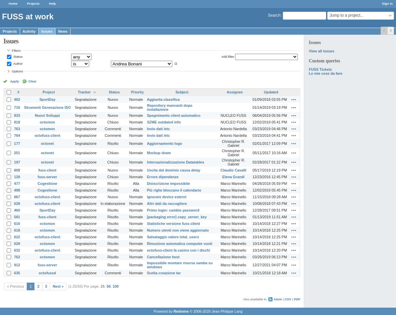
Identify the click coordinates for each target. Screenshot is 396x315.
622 (17, 237)
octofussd (47, 273)
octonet (47, 143)
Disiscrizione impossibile (168, 184)
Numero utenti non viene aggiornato (178, 230)
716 (17, 107)
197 (17, 162)
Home (13, 3)
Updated (271, 92)
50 (109, 286)
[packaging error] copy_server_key (177, 217)
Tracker (84, 92)
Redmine (181, 311)
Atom (277, 299)
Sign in (387, 3)
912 (17, 265)
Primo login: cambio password (173, 210)
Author (17, 63)
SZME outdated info (164, 122)
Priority (137, 92)
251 (17, 153)
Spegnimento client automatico (173, 115)
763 (17, 129)
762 (17, 257)
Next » (58, 286)
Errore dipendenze (163, 177)
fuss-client (47, 170)
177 (17, 143)
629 (17, 244)
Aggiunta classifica (163, 99)
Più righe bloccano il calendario (174, 190)
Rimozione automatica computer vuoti (179, 244)
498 (17, 190)
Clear (32, 81)
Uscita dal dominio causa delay (173, 170)
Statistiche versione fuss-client (173, 224)
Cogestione (47, 184)
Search (274, 15)
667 (17, 197)
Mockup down (159, 153)
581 (17, 217)
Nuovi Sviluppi (47, 115)
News (62, 31)
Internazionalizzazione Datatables (175, 162)
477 (17, 184)
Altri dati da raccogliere (167, 204)
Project (49, 92)
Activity (29, 31)
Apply (14, 81)
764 (17, 135)
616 (17, 224)
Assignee (235, 92)
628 (17, 204)
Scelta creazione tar (164, 273)
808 (17, 170)
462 (17, 99)
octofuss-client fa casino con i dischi (178, 250)
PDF (297, 299)
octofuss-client (47, 135)
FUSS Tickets (320, 69)
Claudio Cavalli (233, 170)
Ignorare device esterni (166, 197)
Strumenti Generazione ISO (47, 107)
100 (116, 286)
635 (17, 273)
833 (17, 115)
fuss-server (47, 177)
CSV (287, 299)
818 (17, 122)
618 (17, 230)
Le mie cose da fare (325, 73)
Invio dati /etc (158, 129)
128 (17, 177)
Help (52, 3)
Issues (47, 31)
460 (17, 210)
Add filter (227, 56)
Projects (33, 3)
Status (17, 56)
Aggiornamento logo (164, 143)
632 (17, 250)
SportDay (47, 99)
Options (17, 71)
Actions (293, 99)
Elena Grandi (233, 177)
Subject (181, 92)
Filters (16, 50)
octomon (47, 122)
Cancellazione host (163, 257)
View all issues (321, 51)
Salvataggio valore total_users (173, 237)
